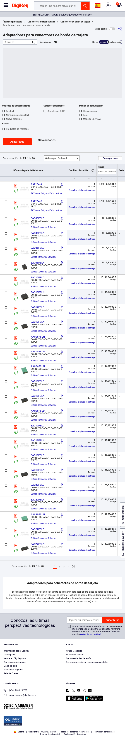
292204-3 (36, 184)
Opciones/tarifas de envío (78, 658)
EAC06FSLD (37, 247)
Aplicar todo (17, 141)
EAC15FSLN (38, 396)
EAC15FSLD (37, 381)
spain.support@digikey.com (20, 695)
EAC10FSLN (38, 292)
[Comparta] (120, 29)
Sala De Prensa (11, 673)
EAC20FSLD (37, 484)
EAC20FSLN (38, 499)
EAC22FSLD (37, 529)
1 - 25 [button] (23, 158)
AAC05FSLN (38, 336)
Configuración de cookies (75, 734)
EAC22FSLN (38, 544)
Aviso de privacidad (90, 634)
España (19, 732)
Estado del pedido (74, 654)
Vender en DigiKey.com (15, 658)
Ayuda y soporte (74, 651)
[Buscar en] (17, 42)
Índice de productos (12, 22)
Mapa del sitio (10, 666)
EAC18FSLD (37, 455)
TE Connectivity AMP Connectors (46, 193)
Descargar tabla (110, 158)
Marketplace (9, 654)
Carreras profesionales (14, 662)
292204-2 (36, 201)
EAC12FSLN (38, 321)
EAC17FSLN (38, 440)
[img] (20, 6)
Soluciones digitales (13, 669)
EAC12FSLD (37, 307)
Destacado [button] (56, 158)
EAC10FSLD (37, 277)
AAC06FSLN (38, 366)
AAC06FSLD (38, 410)
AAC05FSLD (38, 351)
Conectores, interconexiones (41, 22)
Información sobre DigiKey (16, 651)
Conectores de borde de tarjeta (75, 22)
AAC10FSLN (38, 514)
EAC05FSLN (38, 233)
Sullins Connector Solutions (43, 227)
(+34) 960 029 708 (15, 690)
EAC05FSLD (37, 218)
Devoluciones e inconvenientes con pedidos (87, 662)
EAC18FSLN (38, 470)
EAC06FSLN (38, 262)
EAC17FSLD (37, 425)
